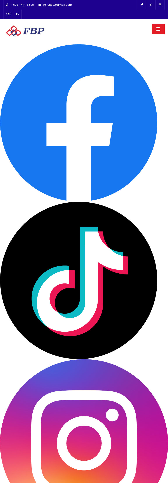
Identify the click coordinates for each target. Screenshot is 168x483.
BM (9, 9)
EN (17, 9)
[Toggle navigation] (158, 23)
